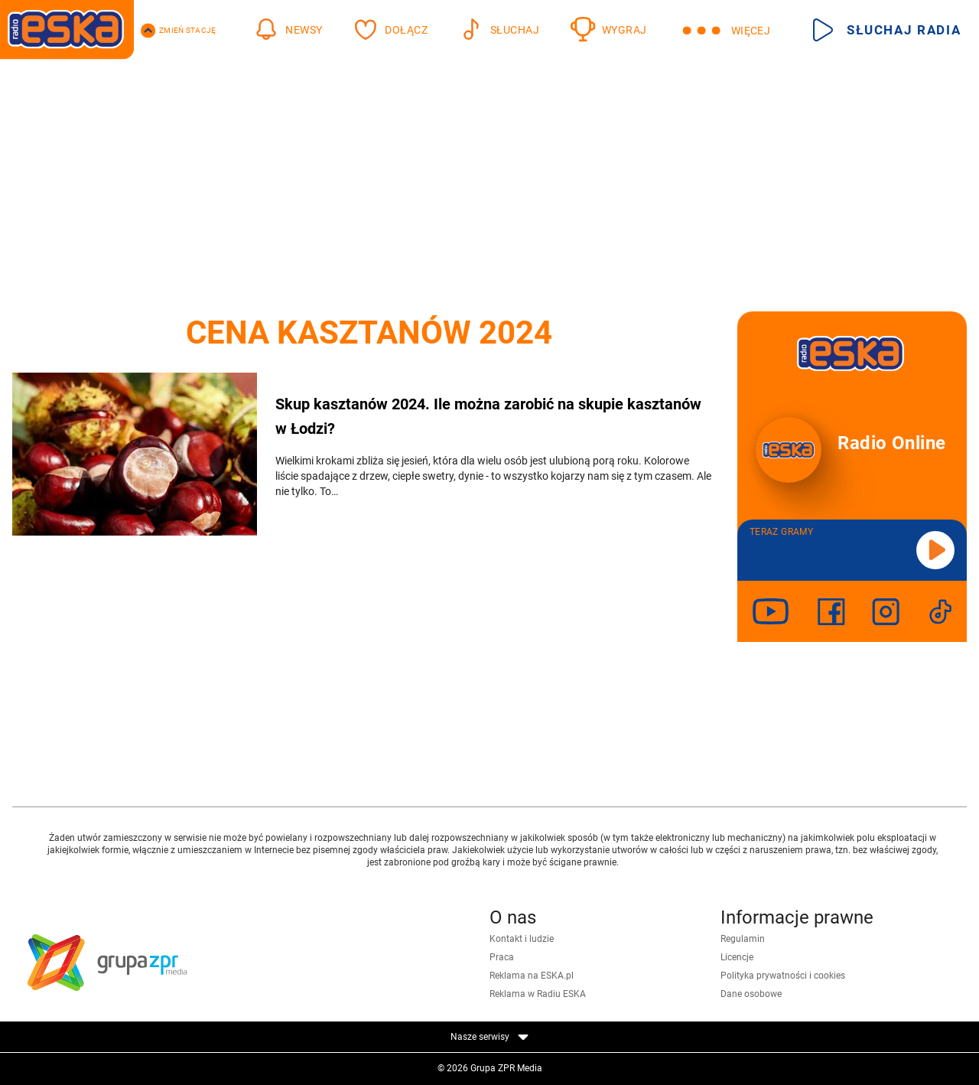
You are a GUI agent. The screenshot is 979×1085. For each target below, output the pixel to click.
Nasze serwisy (489, 1036)
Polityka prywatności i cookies (782, 975)
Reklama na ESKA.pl (532, 975)
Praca (502, 957)
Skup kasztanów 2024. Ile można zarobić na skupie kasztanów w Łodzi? (488, 416)
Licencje (736, 957)
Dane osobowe (751, 994)
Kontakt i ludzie (522, 938)
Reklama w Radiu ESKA (538, 994)
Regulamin (742, 938)
